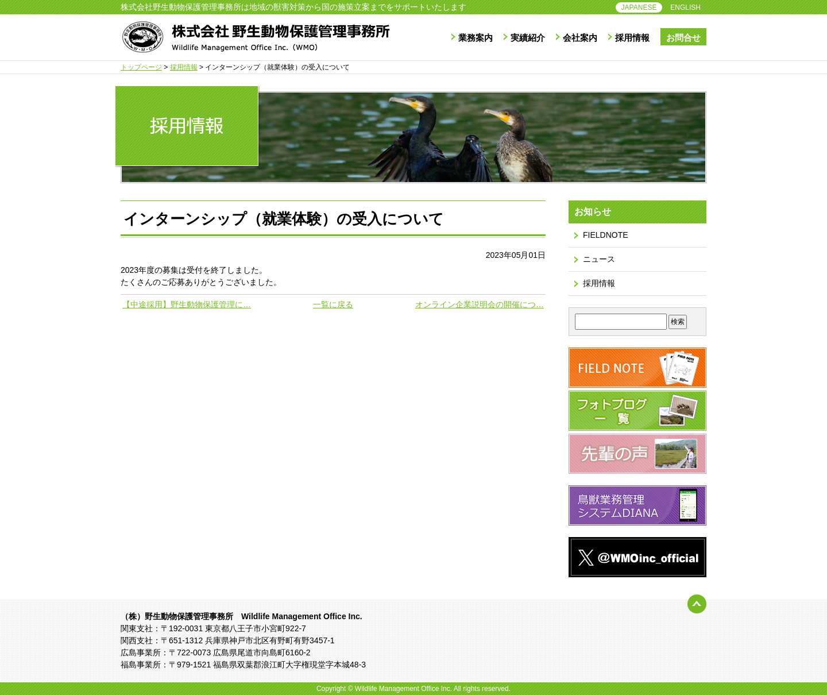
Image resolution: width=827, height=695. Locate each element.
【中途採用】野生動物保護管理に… (186, 304)
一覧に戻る (333, 304)
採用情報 (632, 38)
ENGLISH (685, 7)
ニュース (599, 259)
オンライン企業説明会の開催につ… (479, 304)
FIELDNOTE (605, 235)
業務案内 (475, 38)
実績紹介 (528, 38)
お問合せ (683, 38)
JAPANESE (639, 7)
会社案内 (580, 38)
